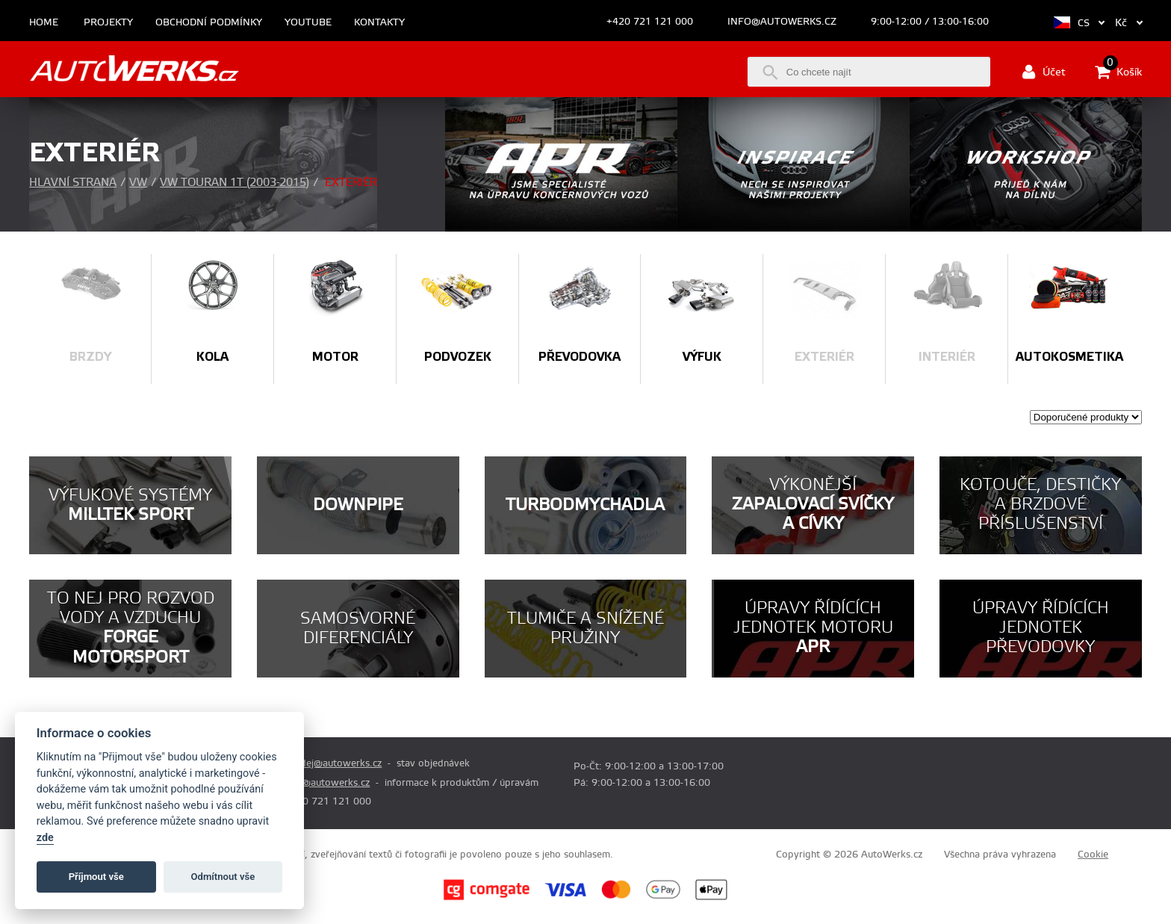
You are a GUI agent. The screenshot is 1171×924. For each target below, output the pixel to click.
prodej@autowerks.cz (333, 763)
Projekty (108, 23)
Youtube (308, 23)
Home (43, 23)
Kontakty (379, 23)
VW (138, 182)
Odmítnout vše (223, 876)
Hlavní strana (73, 182)
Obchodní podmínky (208, 23)
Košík (1118, 72)
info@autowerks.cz (781, 22)
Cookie (1093, 855)
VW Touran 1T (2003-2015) (234, 182)
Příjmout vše (96, 876)
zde (45, 837)
